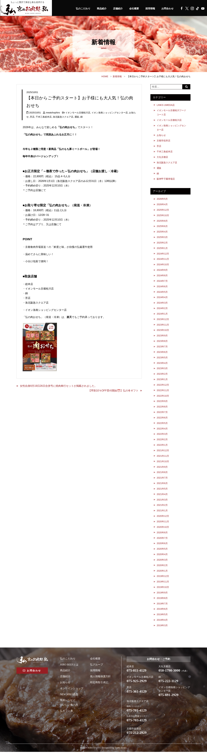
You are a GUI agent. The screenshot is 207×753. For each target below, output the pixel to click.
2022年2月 (162, 440)
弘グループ (96, 665)
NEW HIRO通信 (69, 695)
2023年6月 (162, 352)
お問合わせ (167, 8)
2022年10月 (163, 396)
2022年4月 (162, 429)
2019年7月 (162, 604)
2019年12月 (163, 577)
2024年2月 (162, 308)
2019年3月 (162, 626)
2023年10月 (163, 330)
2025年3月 (162, 237)
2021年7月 (162, 478)
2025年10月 (163, 215)
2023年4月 (162, 363)
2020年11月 (163, 522)
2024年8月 (162, 275)
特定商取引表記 (99, 683)
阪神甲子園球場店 (166, 179)
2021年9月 (162, 467)
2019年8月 (162, 599)
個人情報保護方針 (100, 677)
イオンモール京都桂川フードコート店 (171, 112)
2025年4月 (162, 232)
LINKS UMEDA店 (166, 105)
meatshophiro (53, 112)
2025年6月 (162, 226)
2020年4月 (162, 555)
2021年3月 (162, 500)
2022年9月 (162, 401)
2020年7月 (162, 539)
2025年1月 (162, 248)
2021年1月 (162, 511)
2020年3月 (162, 560)
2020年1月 (162, 571)
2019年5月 (162, 615)
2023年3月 (162, 369)
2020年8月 (162, 533)
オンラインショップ (71, 689)
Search (186, 86)
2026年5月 (162, 199)
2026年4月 (162, 204)
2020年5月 (162, 549)
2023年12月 (163, 319)
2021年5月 (162, 489)
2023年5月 (162, 358)
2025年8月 (162, 221)
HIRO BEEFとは (69, 665)
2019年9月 (162, 593)
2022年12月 (163, 385)
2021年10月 (163, 462)
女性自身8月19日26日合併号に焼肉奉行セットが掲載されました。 (58, 385)
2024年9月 (162, 270)
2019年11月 (163, 582)
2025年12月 (163, 210)
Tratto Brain (120, 749)
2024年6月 (162, 286)
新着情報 (117, 76)
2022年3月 (162, 434)
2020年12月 (163, 517)
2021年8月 (162, 473)
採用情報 (149, 8)
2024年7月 (162, 281)
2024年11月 (163, 259)
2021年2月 (162, 506)
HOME (104, 76)
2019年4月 (162, 621)
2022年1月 (162, 445)
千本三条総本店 (44, 117)
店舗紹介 (115, 8)
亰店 (32, 117)
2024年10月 (163, 264)
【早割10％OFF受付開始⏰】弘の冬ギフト (113, 390)
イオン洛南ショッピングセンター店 (110, 112)
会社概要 (132, 8)
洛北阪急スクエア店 (63, 117)
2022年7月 (162, 412)
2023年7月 (162, 347)
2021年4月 (162, 495)
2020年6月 (162, 544)
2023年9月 (162, 336)
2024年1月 (162, 314)
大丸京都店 (162, 157)
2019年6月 (162, 610)
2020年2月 (162, 566)
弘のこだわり (79, 8)
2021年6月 (162, 484)
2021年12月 (163, 451)
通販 (77, 117)
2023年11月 (163, 325)
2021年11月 (163, 456)
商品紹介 (98, 8)
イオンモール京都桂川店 (77, 112)
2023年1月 (162, 380)
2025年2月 (162, 243)
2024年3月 (162, 303)
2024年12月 (163, 254)
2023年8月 (162, 341)
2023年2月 (162, 374)
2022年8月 (162, 407)
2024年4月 (162, 297)
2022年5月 (162, 423)
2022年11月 (163, 391)
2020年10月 (163, 528)
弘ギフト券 (66, 712)
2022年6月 (162, 418)
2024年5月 (162, 292)
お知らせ (161, 135)
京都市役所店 (163, 140)
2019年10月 (163, 588)
